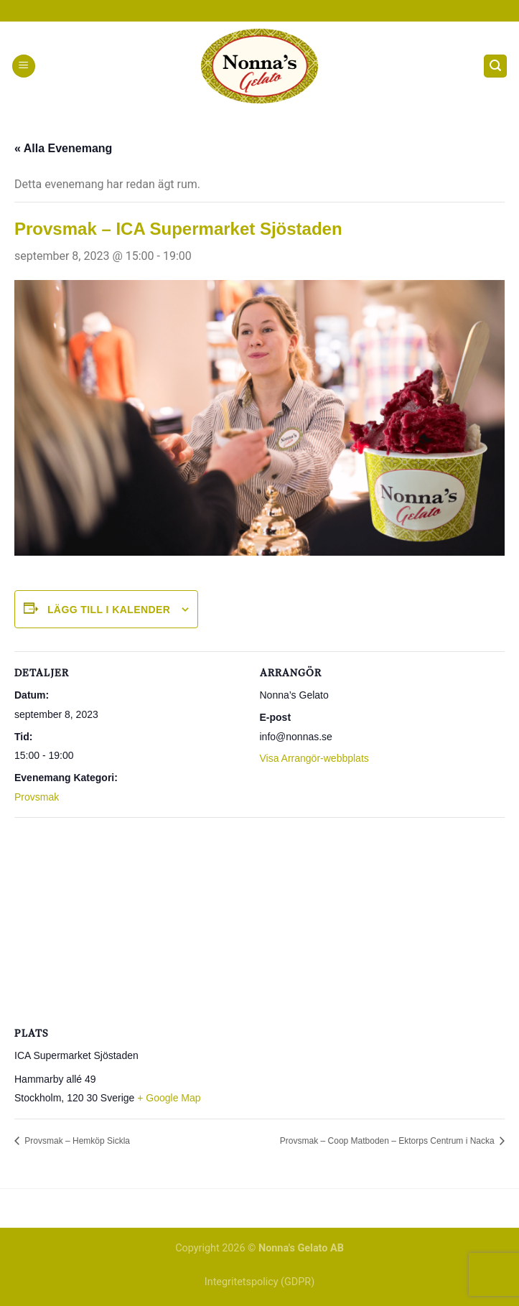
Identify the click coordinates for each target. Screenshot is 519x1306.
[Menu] (23, 66)
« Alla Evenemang (63, 148)
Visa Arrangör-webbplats (314, 758)
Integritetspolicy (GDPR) (259, 1282)
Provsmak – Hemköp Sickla (76, 1141)
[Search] (495, 66)
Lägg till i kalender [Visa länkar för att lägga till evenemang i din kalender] (108, 609)
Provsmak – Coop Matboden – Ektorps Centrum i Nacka (388, 1141)
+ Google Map (168, 1098)
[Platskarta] (259, 920)
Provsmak (36, 797)
